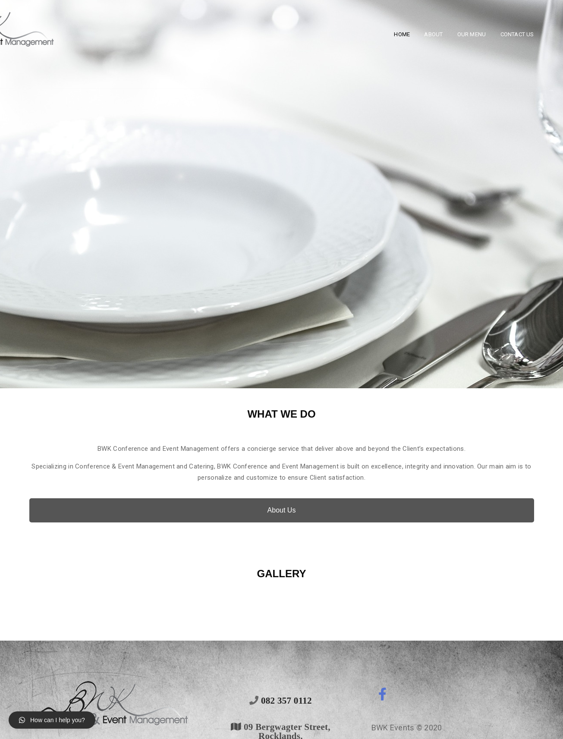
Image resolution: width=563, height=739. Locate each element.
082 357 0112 (285, 700)
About (433, 34)
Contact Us (517, 34)
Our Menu (471, 34)
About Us (281, 510)
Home (402, 34)
